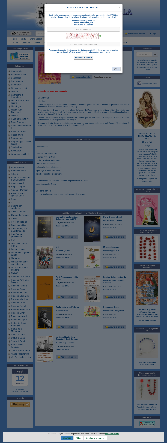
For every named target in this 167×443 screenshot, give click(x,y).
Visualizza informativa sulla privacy (96, 52)
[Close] (120, 7)
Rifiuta (79, 438)
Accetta (67, 438)
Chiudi (116, 69)
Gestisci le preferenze (95, 438)
